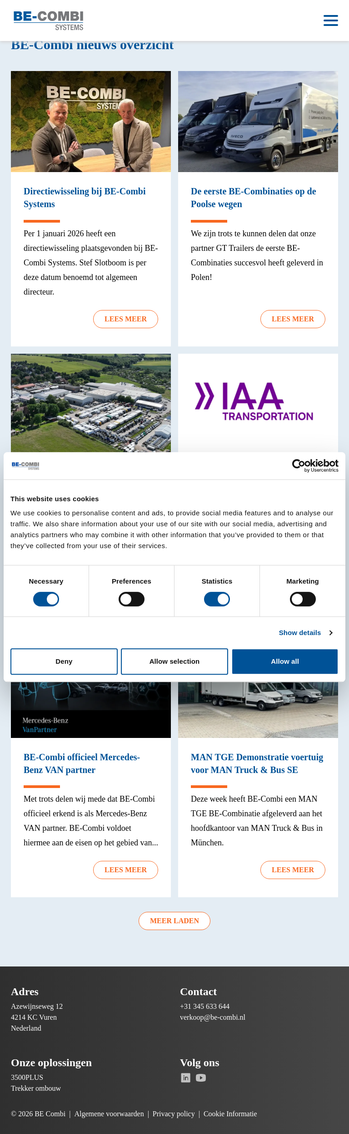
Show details (300, 632)
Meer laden (174, 921)
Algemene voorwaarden (109, 1114)
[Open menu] (331, 20)
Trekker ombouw (36, 1088)
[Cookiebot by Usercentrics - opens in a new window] (299, 466)
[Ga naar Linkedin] (185, 1077)
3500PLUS (27, 1077)
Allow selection (175, 661)
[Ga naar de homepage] (48, 21)
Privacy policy (174, 1114)
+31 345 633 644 (204, 1006)
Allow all (285, 661)
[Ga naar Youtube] (200, 1077)
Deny (63, 661)
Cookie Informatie (230, 1114)
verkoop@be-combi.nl (212, 1017)
